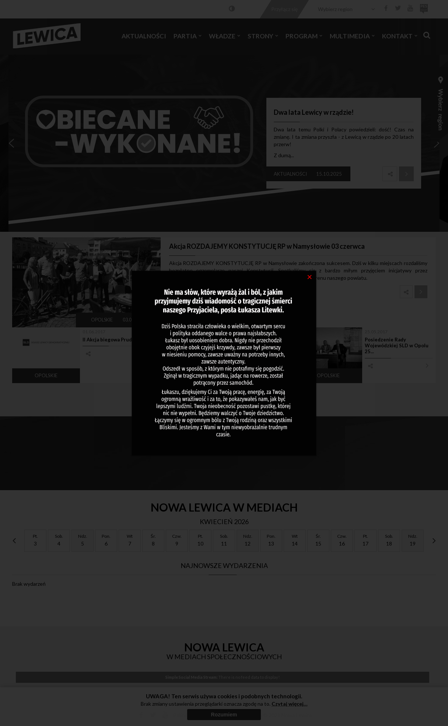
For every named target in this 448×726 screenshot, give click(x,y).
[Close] (309, 276)
